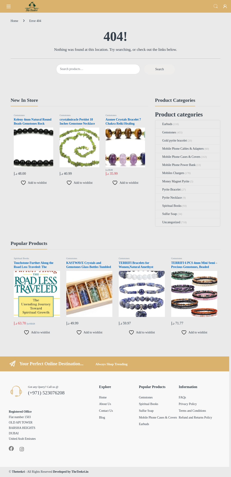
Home (14, 21)
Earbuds (163, 124)
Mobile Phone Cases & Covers (177, 156)
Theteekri (18, 471)
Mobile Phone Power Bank (175, 165)
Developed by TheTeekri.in (70, 471)
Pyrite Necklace (168, 197)
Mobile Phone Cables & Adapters (179, 148)
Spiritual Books (168, 205)
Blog (102, 417)
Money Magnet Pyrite (172, 181)
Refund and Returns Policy (195, 417)
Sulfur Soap (166, 214)
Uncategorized (167, 222)
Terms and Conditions (192, 410)
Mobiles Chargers (169, 173)
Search (215, 6)
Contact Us (106, 410)
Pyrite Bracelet (167, 189)
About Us (105, 404)
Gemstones (19, 115)
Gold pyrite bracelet (171, 140)
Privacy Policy (188, 404)
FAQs (182, 397)
